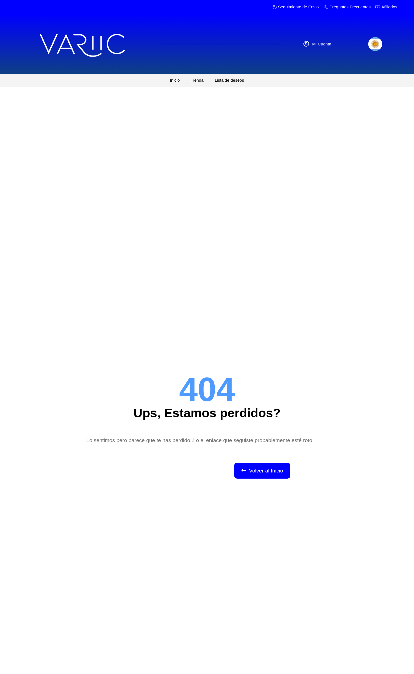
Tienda (197, 80)
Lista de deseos (229, 80)
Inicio (175, 80)
